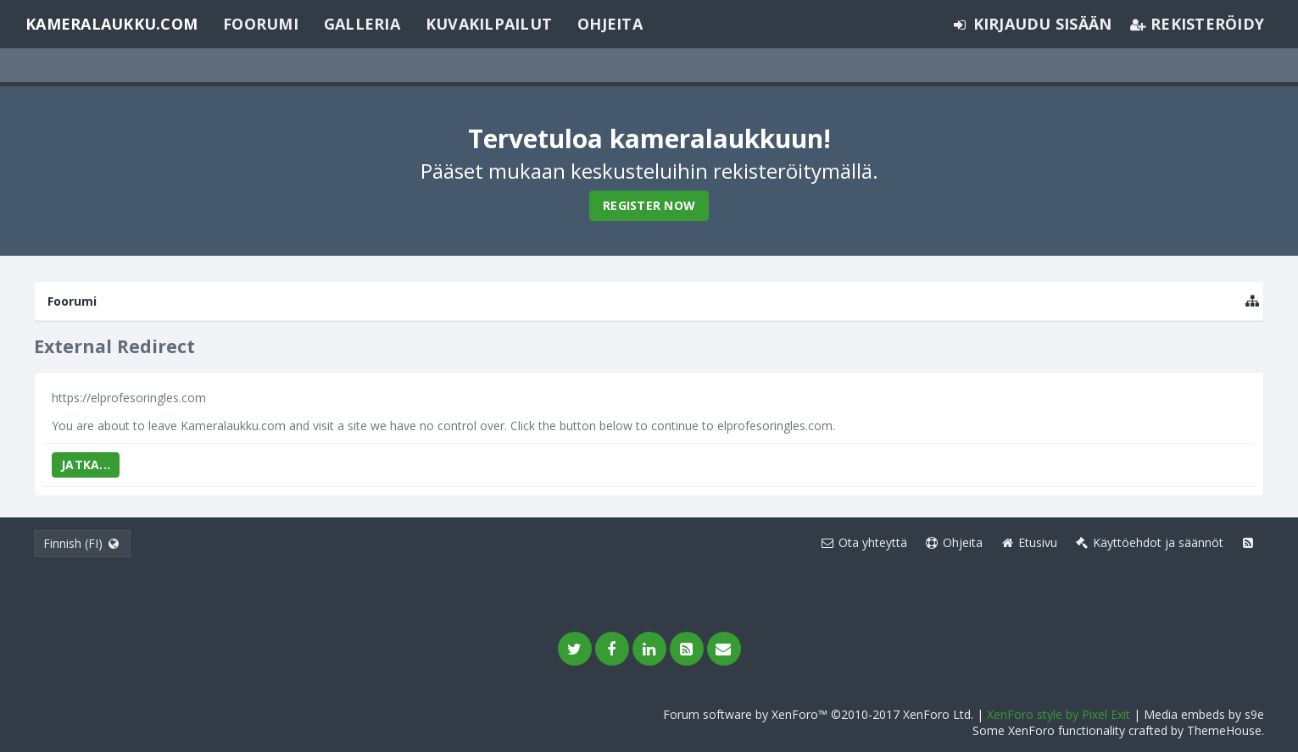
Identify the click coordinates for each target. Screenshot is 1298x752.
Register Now (649, 205)
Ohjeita (610, 24)
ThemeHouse (1224, 730)
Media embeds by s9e (1204, 714)
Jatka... (85, 464)
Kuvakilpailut (489, 24)
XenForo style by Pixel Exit (1058, 714)
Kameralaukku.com (111, 24)
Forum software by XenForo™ (818, 714)
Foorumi (260, 24)
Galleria (362, 24)
